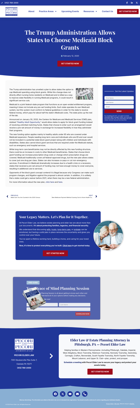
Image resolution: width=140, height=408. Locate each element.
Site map (116, 403)
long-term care (63, 229)
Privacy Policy (110, 403)
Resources (90, 11)
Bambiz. (132, 403)
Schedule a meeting (73, 362)
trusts (54, 229)
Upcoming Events (70, 11)
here (60, 182)
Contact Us (107, 11)
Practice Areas (48, 11)
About (31, 11)
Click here (67, 245)
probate (77, 229)
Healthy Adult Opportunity (28, 122)
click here (50, 182)
